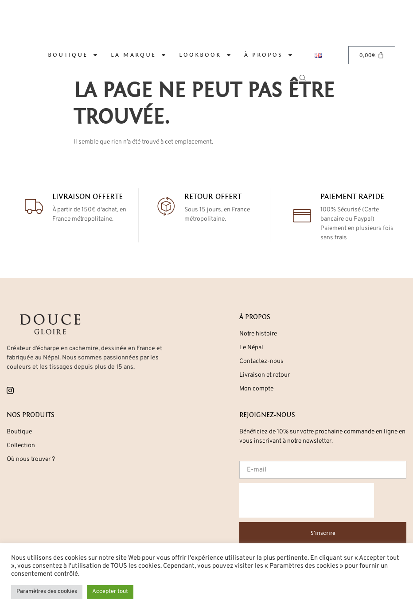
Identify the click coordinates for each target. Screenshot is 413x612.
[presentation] (306, 500)
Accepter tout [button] (110, 591)
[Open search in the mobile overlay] (308, 55)
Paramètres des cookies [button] (46, 591)
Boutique (73, 54)
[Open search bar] (304, 77)
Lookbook (205, 54)
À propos (268, 54)
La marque (139, 54)
